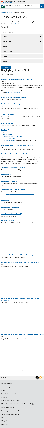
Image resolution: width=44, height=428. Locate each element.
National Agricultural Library (9, 411)
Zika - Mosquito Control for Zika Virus (12, 136)
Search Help (18, 24)
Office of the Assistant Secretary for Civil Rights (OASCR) (17, 404)
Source (5, 61)
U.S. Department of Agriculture (14, 7)
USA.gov (3, 421)
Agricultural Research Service (9, 414)
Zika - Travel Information (9, 140)
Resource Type (7, 51)
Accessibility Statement (8, 394)
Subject (5, 46)
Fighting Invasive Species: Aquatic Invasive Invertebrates (20, 194)
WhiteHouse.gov (6, 424)
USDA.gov (4, 417)
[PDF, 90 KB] (13, 190)
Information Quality (6, 407)
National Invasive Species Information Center (19, 5)
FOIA (2, 390)
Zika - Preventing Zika (8, 138)
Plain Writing (4, 387)
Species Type (7, 41)
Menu (42, 6)
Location (5, 56)
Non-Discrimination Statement (10, 400)
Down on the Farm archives (12, 92)
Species (5, 36)
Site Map (4, 378)
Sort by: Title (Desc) (7, 74)
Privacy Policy (5, 397)
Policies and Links (6, 384)
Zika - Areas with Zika (8, 134)
